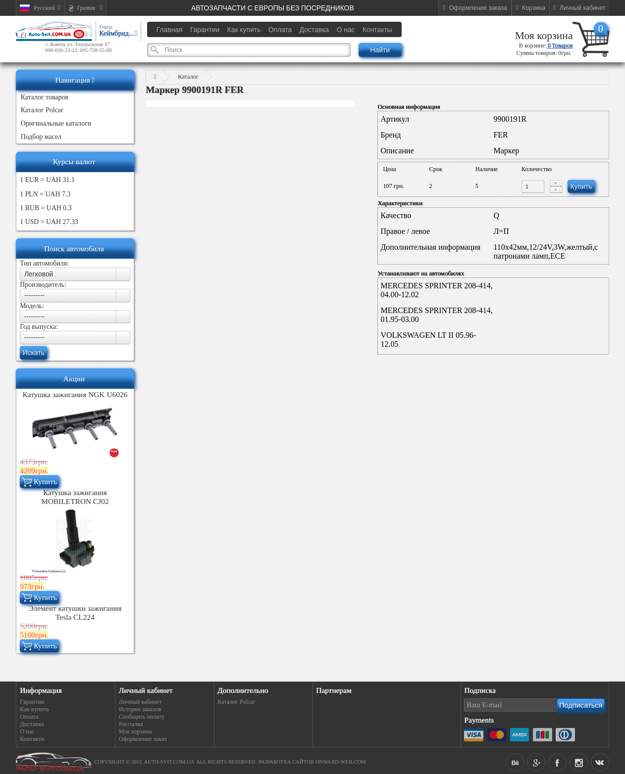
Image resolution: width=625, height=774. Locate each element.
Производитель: (43, 284)
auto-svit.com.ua (169, 762)
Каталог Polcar (236, 701)
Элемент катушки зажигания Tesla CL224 (75, 612)
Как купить (34, 709)
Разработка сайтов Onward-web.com (312, 762)
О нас (27, 731)
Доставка (32, 724)
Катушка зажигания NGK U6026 (74, 394)
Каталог (188, 76)
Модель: (32, 306)
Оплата (29, 716)
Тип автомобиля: (44, 263)
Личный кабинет (140, 701)
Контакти (32, 738)
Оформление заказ (143, 738)
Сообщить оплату (141, 716)
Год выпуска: (39, 326)
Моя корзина (544, 36)
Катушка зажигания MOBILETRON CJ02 (74, 496)
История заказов (140, 709)
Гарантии (32, 701)
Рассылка (131, 724)
